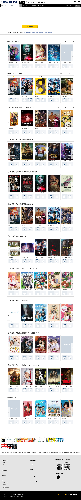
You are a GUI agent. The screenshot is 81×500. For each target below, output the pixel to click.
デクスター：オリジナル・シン (28, 386)
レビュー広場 (33, 477)
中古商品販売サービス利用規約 (30, 452)
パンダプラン (64, 128)
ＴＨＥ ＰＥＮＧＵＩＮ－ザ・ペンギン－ (70, 386)
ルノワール (64, 418)
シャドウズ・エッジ (12, 160)
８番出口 (36, 96)
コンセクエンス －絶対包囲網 (68, 160)
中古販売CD (42, 2)
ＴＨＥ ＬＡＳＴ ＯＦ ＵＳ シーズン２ (43, 386)
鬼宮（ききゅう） (51, 321)
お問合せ (32, 470)
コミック (34, 2)
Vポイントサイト (34, 482)
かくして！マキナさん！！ (13, 289)
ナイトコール (64, 192)
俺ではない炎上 (51, 96)
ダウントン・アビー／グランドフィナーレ (16, 386)
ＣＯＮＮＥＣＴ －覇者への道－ (68, 62)
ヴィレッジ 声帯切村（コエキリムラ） (29, 62)
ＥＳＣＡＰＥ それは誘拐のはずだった (42, 257)
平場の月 (63, 225)
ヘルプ (73, 5)
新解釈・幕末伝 (11, 128)
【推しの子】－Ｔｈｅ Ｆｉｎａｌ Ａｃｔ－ (17, 62)
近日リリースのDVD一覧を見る (65, 107)
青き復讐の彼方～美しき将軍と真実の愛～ (70, 354)
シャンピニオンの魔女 (52, 289)
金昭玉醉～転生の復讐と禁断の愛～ (42, 354)
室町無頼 (36, 128)
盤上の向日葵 (64, 96)
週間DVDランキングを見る (66, 73)
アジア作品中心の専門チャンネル (7, 443)
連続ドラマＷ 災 (51, 257)
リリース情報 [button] (33, 5)
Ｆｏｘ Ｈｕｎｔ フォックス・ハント (16, 192)
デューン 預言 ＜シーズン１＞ (54, 386)
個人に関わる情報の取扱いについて (43, 452)
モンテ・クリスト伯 (26, 160)
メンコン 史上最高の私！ (67, 321)
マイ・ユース (11, 321)
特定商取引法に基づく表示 (56, 452)
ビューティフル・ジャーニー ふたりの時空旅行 (44, 160)
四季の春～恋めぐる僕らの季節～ (41, 321)
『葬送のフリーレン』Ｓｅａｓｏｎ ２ (56, 62)
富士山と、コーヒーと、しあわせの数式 (56, 418)
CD (28, 2)
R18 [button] (77, 5)
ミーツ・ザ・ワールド (12, 418)
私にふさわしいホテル (26, 418)
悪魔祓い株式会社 (51, 160)
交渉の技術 (24, 321)
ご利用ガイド (68, 5)
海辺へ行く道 (37, 418)
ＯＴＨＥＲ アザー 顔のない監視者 (55, 192)
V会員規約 (7, 452)
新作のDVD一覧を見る (67, 41)
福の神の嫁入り (11, 354)
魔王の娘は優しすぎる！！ (67, 289)
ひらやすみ (10, 257)
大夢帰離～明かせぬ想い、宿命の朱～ (29, 354)
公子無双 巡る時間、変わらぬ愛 (54, 354)
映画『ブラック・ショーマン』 (28, 96)
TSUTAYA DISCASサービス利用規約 (16, 452)
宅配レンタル (5, 482)
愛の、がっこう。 (25, 257)
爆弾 (9, 96)
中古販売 (4, 486)
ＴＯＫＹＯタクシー (52, 128)
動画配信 (4, 475)
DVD (23, 2)
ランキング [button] (40, 5)
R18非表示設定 (6, 487)
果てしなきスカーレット (26, 128)
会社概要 (2, 452)
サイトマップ (77, 452)
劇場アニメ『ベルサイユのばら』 (41, 62)
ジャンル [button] (25, 5)
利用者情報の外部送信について (68, 452)
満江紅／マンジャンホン (26, 192)
